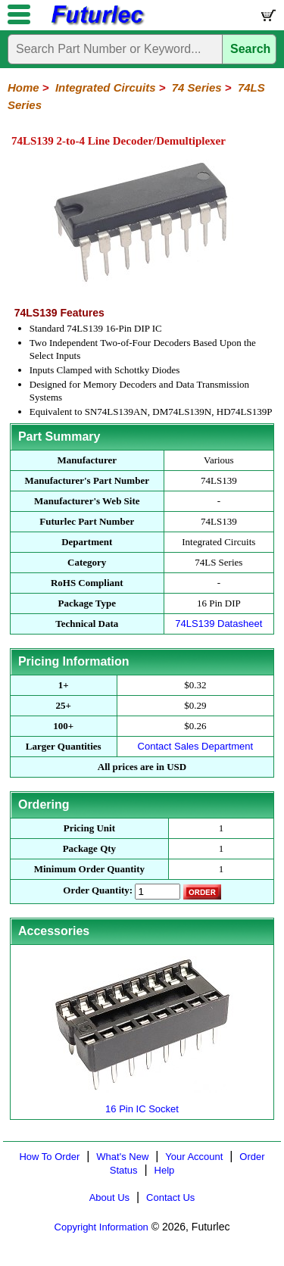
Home (23, 87)
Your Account (194, 1156)
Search (250, 48)
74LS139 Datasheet (218, 623)
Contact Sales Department (195, 746)
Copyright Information (101, 1227)
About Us (109, 1197)
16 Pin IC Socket (142, 1103)
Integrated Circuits (105, 87)
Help (164, 1170)
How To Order (49, 1156)
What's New (122, 1156)
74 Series (197, 87)
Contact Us (170, 1197)
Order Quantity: (98, 890)
